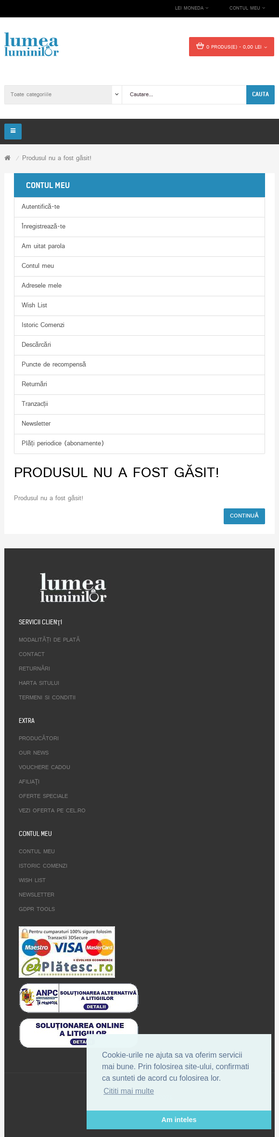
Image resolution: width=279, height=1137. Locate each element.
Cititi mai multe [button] (128, 1091)
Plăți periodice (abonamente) (63, 443)
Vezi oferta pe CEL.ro (52, 811)
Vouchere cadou (44, 767)
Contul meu (38, 266)
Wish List (34, 305)
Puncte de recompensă (54, 364)
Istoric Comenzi (43, 325)
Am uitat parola (43, 246)
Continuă (244, 516)
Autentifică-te (41, 207)
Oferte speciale (43, 796)
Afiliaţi (29, 782)
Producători (39, 739)
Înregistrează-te (43, 226)
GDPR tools (37, 909)
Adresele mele (42, 285)
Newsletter (36, 424)
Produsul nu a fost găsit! (56, 158)
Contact (32, 654)
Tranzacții (35, 404)
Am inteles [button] (179, 1120)
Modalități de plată (49, 640)
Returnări (34, 384)
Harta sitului (39, 683)
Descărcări (36, 345)
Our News (34, 753)
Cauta (260, 94)
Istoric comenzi (43, 866)
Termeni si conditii (47, 698)
